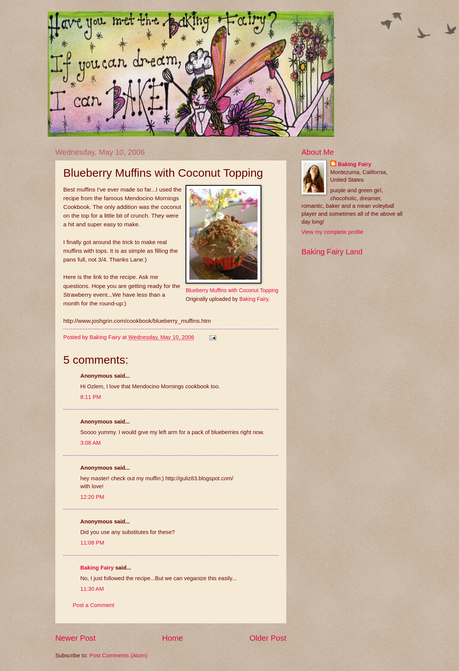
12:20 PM (92, 497)
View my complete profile (332, 232)
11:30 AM (92, 589)
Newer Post (75, 638)
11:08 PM (92, 543)
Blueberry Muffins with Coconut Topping (232, 290)
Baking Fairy (253, 299)
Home (172, 638)
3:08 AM (90, 443)
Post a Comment (93, 605)
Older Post (268, 638)
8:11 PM (90, 397)
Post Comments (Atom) (118, 655)
